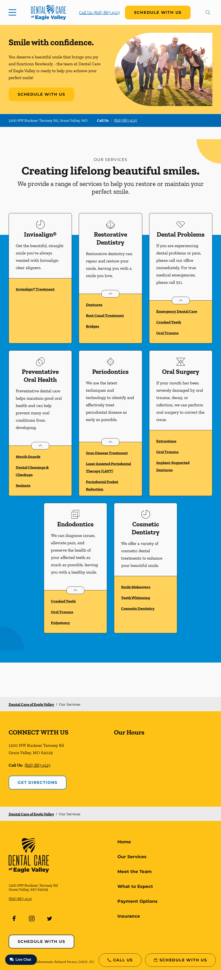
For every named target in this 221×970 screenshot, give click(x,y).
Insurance (128, 916)
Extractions (166, 441)
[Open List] (110, 294)
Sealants (23, 485)
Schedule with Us (158, 12)
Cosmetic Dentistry (138, 608)
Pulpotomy (60, 622)
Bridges (92, 326)
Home (124, 841)
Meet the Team (134, 871)
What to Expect (135, 886)
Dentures (94, 304)
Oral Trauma (167, 333)
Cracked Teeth (168, 322)
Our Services (132, 856)
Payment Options (137, 901)
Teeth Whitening (135, 597)
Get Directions (37, 782)
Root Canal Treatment (105, 315)
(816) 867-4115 (125, 120)
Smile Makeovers (135, 587)
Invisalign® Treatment (35, 289)
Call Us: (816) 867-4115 (99, 12)
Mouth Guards (28, 456)
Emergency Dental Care (176, 311)
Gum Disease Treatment (107, 453)
